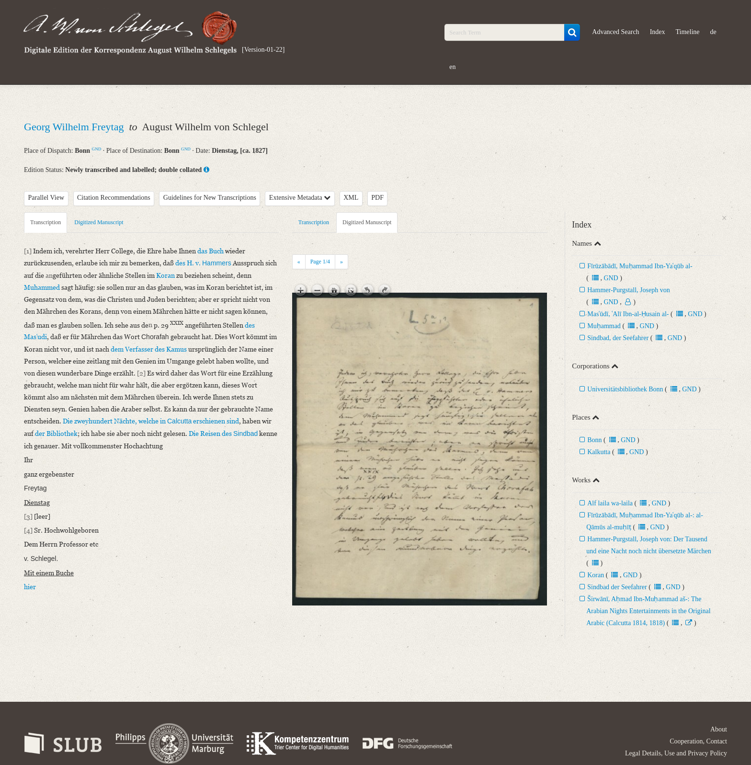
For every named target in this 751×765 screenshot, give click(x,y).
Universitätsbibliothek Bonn (625, 389)
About (718, 729)
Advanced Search (615, 31)
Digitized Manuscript (98, 222)
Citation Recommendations (113, 197)
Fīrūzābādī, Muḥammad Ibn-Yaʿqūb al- (640, 266)
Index (657, 31)
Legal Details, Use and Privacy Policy (676, 753)
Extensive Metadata (299, 197)
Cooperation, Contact (698, 741)
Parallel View (46, 197)
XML (350, 197)
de (713, 31)
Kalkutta (598, 452)
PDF (377, 197)
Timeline (688, 31)
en (452, 66)
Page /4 (320, 261)
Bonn (594, 440)
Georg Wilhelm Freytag (75, 127)
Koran (595, 575)
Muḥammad (604, 326)
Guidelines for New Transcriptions (209, 197)
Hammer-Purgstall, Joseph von (628, 290)
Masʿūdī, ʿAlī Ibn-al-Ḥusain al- (628, 314)
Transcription (45, 222)
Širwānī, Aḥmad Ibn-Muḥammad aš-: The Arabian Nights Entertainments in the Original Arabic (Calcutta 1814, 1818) (648, 611)
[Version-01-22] (263, 49)
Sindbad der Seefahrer (617, 587)
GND (97, 149)
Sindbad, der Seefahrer (618, 338)
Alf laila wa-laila (610, 503)
